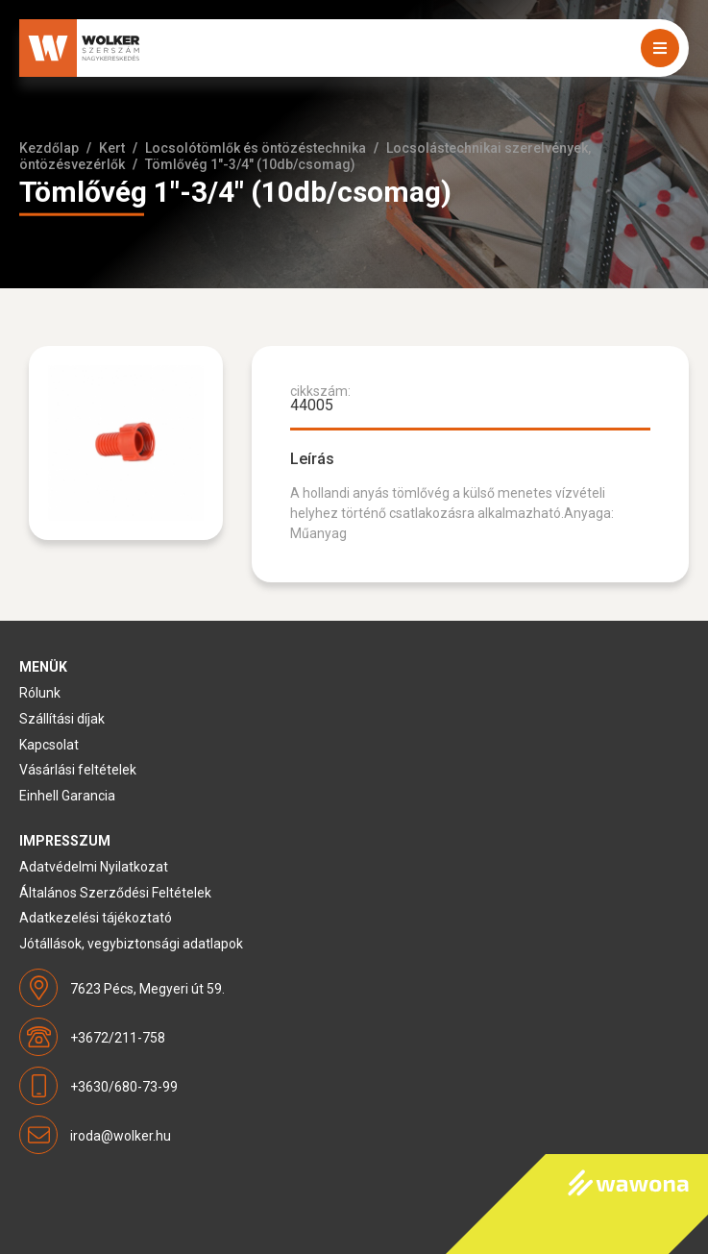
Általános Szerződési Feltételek (115, 892)
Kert (112, 148)
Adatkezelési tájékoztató (95, 917)
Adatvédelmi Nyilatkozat (93, 866)
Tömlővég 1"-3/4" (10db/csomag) (250, 164)
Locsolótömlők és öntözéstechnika (255, 148)
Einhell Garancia (67, 795)
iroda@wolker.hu (120, 1135)
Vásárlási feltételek (77, 769)
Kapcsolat (49, 744)
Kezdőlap (49, 148)
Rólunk (40, 693)
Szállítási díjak (62, 718)
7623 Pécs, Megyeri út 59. (147, 988)
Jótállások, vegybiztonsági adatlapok (131, 943)
